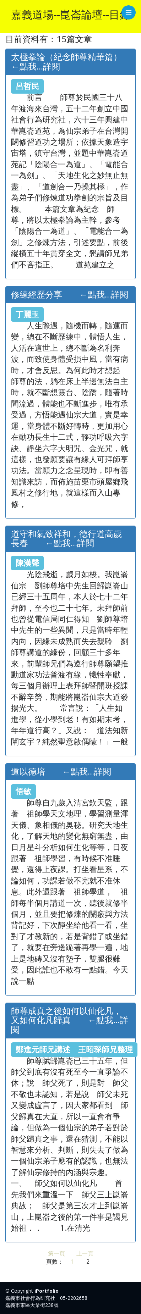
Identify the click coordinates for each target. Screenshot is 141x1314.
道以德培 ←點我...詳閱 (61, 771)
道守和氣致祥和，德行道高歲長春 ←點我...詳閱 (66, 538)
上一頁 (85, 1253)
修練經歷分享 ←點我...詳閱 (69, 294)
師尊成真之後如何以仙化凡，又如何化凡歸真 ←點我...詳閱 (69, 1020)
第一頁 (56, 1253)
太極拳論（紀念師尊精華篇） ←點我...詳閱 (75, 61)
